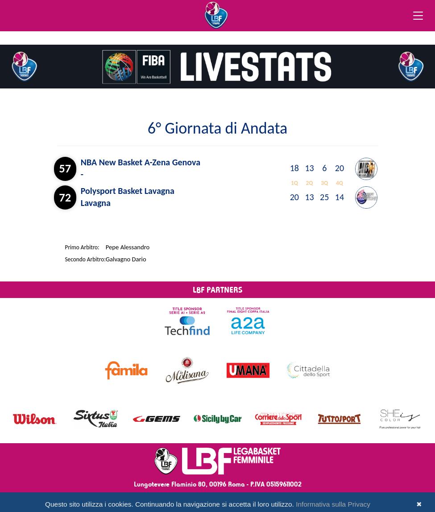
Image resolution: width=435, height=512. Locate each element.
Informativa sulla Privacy (333, 504)
